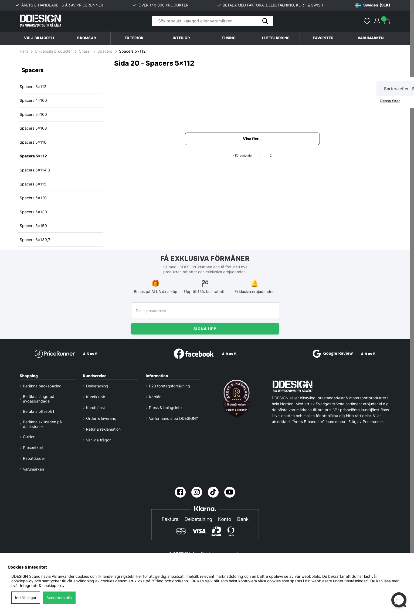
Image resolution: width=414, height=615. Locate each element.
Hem (24, 51)
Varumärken (371, 38)
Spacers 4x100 (33, 100)
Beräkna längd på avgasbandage (38, 398)
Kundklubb (95, 396)
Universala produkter (53, 51)
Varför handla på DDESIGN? (173, 418)
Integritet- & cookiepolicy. (43, 585)
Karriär (155, 396)
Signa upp (205, 328)
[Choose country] (372, 5)
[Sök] (212, 21)
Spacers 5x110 (33, 142)
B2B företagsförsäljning (169, 386)
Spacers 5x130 (33, 211)
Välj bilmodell (39, 38)
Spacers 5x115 (33, 184)
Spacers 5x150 (33, 225)
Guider (29, 436)
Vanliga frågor (98, 440)
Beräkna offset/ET (39, 411)
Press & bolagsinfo (165, 407)
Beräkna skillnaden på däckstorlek (42, 424)
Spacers (104, 51)
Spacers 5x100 (33, 114)
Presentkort (33, 447)
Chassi (84, 51)
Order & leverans (101, 418)
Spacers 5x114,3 (35, 170)
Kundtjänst (95, 407)
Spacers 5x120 (33, 197)
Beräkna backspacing (42, 386)
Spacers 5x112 (132, 51)
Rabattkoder (34, 458)
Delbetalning (97, 386)
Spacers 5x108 (33, 128)
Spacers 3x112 (33, 86)
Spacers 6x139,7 (35, 239)
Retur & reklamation (103, 429)
